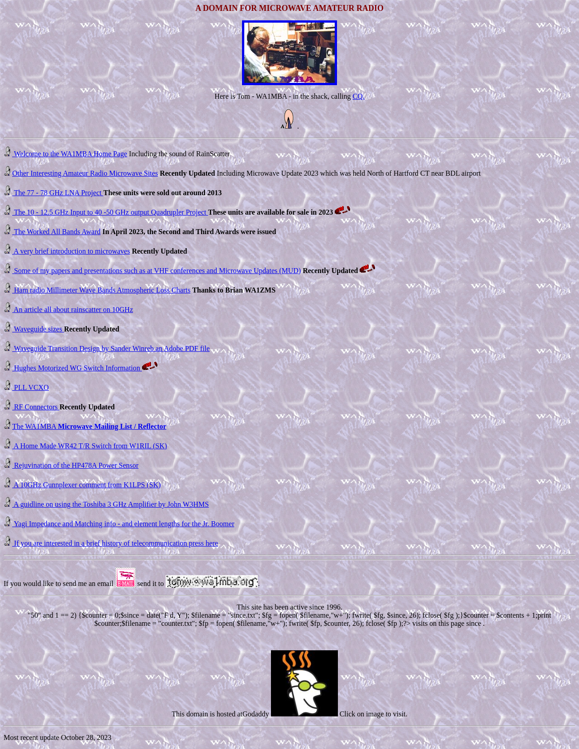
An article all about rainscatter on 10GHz (72, 309)
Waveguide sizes (38, 329)
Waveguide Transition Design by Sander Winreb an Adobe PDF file (111, 348)
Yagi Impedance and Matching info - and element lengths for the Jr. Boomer (123, 524)
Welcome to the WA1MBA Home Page (69, 154)
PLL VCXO (30, 387)
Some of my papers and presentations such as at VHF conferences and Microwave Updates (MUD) (156, 270)
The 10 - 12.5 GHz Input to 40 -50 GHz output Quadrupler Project (110, 212)
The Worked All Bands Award (56, 231)
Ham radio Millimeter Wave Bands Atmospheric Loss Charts (101, 290)
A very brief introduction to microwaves (71, 251)
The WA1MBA (89, 426)
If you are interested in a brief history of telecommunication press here (115, 543)
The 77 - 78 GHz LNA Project (57, 193)
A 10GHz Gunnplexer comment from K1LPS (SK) (86, 485)
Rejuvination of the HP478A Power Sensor (75, 465)
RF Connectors (35, 407)
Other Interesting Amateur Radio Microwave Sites (85, 173)
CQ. (359, 96)
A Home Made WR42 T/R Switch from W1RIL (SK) (89, 446)
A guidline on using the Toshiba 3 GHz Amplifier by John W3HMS (110, 504)
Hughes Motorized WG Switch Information (77, 368)
